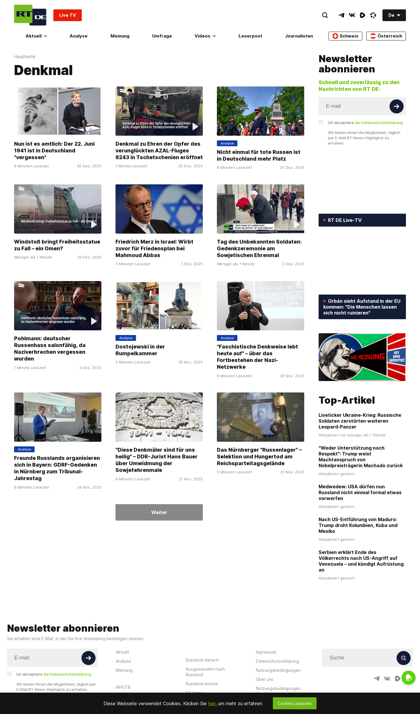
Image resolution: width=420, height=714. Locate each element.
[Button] (397, 106)
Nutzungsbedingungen (278, 670)
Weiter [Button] (159, 512)
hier (211, 703)
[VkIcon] (352, 15)
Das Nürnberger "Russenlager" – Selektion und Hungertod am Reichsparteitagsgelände (259, 456)
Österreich (386, 36)
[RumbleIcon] (362, 15)
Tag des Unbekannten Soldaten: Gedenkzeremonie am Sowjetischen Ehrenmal (259, 248)
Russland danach (202, 659)
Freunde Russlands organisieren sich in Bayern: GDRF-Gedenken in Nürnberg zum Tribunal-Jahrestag (57, 468)
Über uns (264, 679)
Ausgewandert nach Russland (205, 672)
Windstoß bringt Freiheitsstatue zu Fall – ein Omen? (57, 245)
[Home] (30, 15)
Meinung (120, 36)
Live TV (67, 15)
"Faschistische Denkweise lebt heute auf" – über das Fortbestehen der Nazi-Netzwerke (257, 356)
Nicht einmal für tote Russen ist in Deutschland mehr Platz (258, 155)
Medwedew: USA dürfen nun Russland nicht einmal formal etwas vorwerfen (360, 492)
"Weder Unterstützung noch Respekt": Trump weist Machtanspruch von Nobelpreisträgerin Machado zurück (361, 456)
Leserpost (250, 36)
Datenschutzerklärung (277, 661)
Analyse (78, 36)
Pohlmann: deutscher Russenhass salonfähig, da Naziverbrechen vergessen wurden (50, 348)
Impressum (266, 652)
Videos (205, 36)
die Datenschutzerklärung (379, 122)
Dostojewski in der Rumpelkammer (140, 349)
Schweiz (345, 36)
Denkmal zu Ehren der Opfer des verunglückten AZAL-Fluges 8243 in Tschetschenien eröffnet (159, 150)
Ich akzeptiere (365, 122)
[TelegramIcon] (341, 15)
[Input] (362, 106)
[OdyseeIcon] (373, 15)
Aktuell (36, 36)
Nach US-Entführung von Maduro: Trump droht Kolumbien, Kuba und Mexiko (358, 525)
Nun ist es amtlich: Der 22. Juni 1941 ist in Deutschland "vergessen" (54, 150)
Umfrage (162, 36)
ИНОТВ (123, 687)
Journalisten (299, 36)
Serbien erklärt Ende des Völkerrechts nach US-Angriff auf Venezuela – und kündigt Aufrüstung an (361, 561)
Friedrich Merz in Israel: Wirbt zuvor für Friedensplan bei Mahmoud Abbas (154, 248)
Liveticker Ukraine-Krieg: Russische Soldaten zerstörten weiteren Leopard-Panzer (360, 421)
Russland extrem (202, 683)
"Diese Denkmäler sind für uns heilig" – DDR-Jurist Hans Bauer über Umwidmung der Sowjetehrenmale (156, 460)
